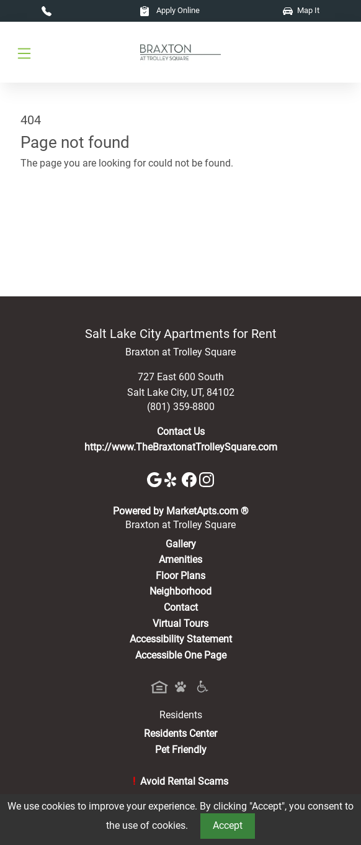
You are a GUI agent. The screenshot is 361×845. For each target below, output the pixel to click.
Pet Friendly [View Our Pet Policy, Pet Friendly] (181, 750)
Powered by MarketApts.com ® (181, 511)
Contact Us (181, 431)
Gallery (181, 544)
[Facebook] (190, 479)
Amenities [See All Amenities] (180, 559)
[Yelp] (173, 479)
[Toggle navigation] (24, 52)
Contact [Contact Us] (181, 607)
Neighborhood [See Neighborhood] (180, 591)
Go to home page (58, 218)
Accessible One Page (180, 655)
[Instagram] (206, 479)
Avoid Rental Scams (180, 781)
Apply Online (170, 10)
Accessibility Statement (181, 639)
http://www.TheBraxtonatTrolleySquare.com (180, 447)
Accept (228, 825)
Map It (301, 10)
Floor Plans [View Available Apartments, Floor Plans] (180, 576)
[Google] (155, 479)
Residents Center (180, 733)
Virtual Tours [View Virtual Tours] (180, 623)
